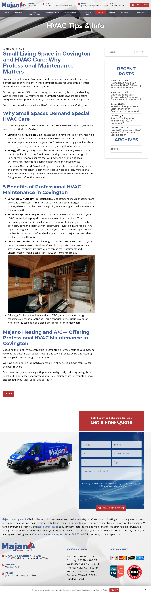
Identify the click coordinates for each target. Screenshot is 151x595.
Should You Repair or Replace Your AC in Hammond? (123, 120)
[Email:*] (96, 453)
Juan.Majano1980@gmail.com (91, 6)
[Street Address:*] (127, 453)
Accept (114, 590)
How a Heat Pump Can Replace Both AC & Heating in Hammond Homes (126, 85)
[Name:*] (96, 444)
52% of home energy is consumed (44, 92)
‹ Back (8, 393)
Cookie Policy (102, 590)
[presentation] (111, 494)
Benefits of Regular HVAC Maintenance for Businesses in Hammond (125, 108)
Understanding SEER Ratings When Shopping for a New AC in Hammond (126, 97)
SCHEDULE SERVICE (139, 5)
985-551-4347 (32, 6)
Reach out (9, 376)
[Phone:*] (127, 444)
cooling (58, 353)
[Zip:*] (127, 462)
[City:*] (96, 462)
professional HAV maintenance (26, 95)
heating (44, 353)
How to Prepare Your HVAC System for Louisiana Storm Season (126, 132)
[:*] (82, 483)
